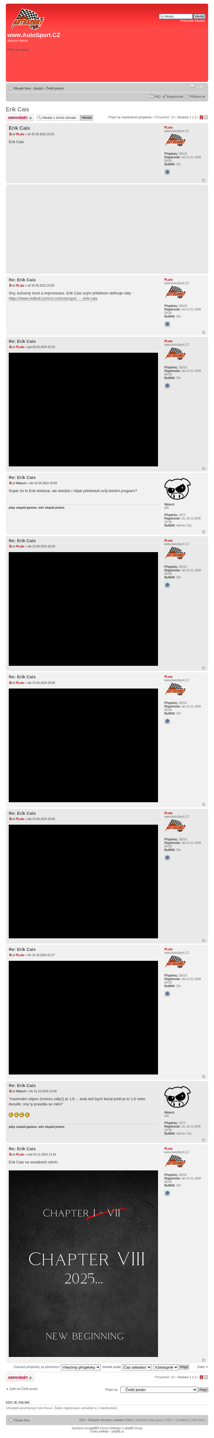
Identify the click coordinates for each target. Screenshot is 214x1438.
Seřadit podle (127, 1367)
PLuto (20, 134)
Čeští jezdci (55, 88)
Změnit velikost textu (201, 87)
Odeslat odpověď (20, 117)
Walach (21, 483)
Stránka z (186, 117)
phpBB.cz (118, 1431)
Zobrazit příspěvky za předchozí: (57, 1367)
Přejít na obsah (18, 49)
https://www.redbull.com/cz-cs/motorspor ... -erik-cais (53, 298)
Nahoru (203, 180)
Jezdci (38, 88)
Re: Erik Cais (22, 279)
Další (201, 1367)
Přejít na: (111, 1389)
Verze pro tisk (192, 87)
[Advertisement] (124, 71)
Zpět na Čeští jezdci (23, 1388)
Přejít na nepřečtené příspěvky (130, 117)
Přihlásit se (197, 96)
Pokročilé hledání (193, 20)
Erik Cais (17, 109)
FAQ (157, 96)
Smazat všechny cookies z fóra (110, 1420)
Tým (82, 1420)
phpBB (92, 1428)
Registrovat (175, 96)
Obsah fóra (22, 88)
